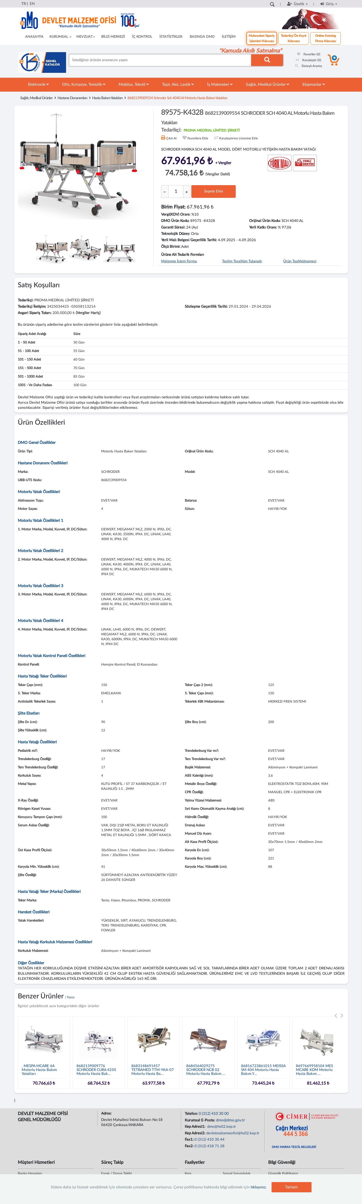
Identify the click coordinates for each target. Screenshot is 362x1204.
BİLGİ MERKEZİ (113, 36)
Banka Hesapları (30, 1173)
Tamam (291, 1187)
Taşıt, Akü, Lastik (178, 84)
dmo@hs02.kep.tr (221, 1126)
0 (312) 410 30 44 (210, 1139)
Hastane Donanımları (72, 98)
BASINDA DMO (202, 36)
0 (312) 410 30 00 (214, 1114)
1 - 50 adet (26, 342)
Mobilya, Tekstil (134, 84)
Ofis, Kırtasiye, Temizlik (83, 84)
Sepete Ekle (213, 191)
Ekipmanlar (314, 84)
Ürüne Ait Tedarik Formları (182, 255)
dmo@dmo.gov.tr (230, 1120)
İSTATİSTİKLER (170, 36)
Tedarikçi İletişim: (32, 306)
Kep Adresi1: (195, 1126)
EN (32, 4)
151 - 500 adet (29, 368)
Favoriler (308, 54)
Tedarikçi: (25, 300)
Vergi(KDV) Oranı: (175, 214)
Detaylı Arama (308, 66)
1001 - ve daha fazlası (35, 385)
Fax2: (190, 1146)
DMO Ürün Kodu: (175, 221)
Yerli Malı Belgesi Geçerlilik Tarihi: (189, 240)
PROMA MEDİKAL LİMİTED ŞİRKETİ (212, 130)
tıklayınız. (259, 1187)
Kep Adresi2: (195, 1133)
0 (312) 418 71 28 (210, 1146)
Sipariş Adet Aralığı (32, 334)
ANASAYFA (34, 36)
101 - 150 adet (29, 359)
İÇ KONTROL (142, 36)
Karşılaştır (308, 60)
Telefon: (192, 1114)
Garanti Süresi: (173, 227)
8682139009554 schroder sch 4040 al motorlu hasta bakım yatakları (177, 98)
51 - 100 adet (28, 351)
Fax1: (190, 1139)
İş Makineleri (220, 84)
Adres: (107, 1113)
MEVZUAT (85, 36)
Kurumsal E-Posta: (200, 1120)
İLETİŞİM (228, 36)
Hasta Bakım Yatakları (107, 98)
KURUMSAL (60, 36)
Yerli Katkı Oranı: (263, 227)
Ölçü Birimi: (170, 246)
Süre (76, 334)
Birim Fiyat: (173, 207)
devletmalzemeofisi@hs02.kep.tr (232, 1133)
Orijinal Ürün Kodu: (265, 221)
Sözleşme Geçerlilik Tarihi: (206, 306)
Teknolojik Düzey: (175, 234)
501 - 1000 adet (30, 376)
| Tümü (69, 997)
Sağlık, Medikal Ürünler (267, 84)
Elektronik (38, 84)
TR (23, 4)
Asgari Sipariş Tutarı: (34, 313)
